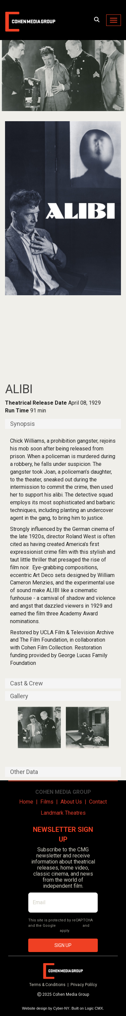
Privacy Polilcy (84, 984)
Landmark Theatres (63, 813)
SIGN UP (63, 945)
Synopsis (22, 423)
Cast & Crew (26, 683)
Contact (98, 802)
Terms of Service (43, 930)
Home (26, 802)
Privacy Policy (69, 925)
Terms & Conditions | (50, 984)
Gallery (19, 696)
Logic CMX (94, 1008)
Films (46, 802)
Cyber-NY (61, 1008)
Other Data (24, 772)
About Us (71, 802)
